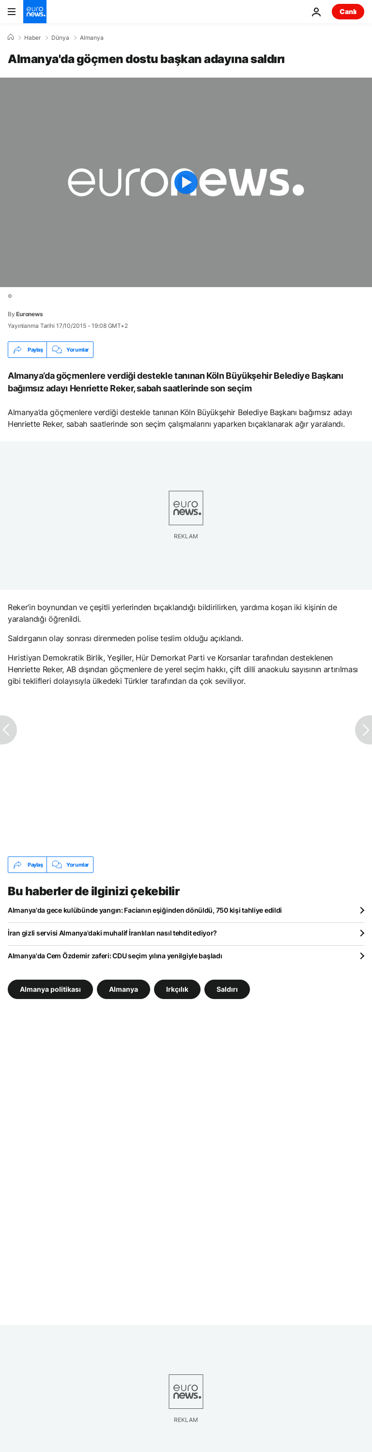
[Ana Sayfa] (11, 37)
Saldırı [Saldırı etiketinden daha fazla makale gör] (227, 989)
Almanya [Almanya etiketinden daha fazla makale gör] (123, 989)
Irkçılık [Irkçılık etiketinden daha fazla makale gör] (177, 989)
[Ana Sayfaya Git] (34, 11)
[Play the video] (186, 182)
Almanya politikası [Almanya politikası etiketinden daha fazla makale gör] (50, 989)
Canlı (348, 11)
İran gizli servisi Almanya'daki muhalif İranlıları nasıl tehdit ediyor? (112, 933)
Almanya (92, 38)
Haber (32, 38)
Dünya (60, 38)
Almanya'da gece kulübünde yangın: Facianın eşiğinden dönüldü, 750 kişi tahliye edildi (145, 910)
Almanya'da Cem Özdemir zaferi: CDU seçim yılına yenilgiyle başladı (115, 956)
